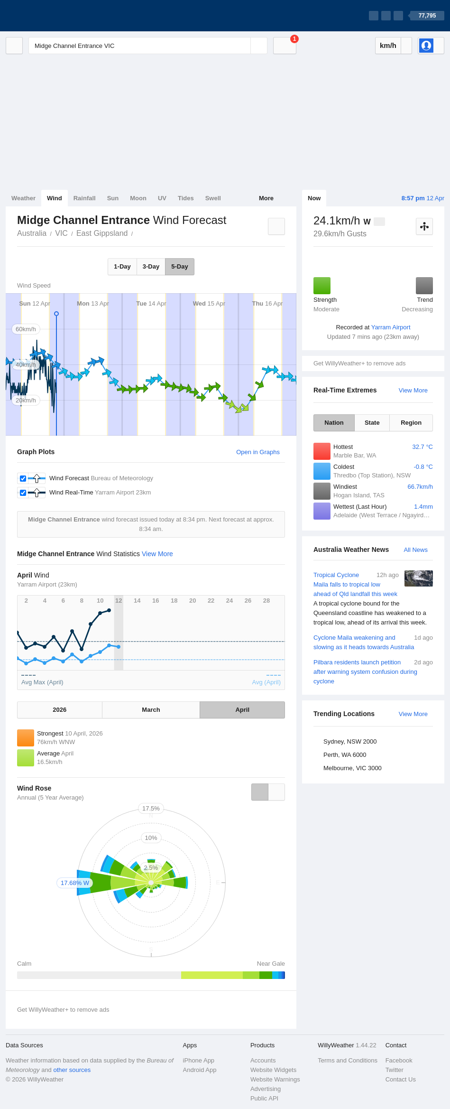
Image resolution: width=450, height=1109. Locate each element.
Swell (213, 198)
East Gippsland (102, 233)
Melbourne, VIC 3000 (352, 768)
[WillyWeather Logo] (50, 16)
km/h (388, 45)
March (151, 709)
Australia (31, 233)
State (372, 422)
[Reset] (242, 45)
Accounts (263, 1060)
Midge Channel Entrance (138, 232)
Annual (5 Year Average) (50, 797)
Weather (23, 198)
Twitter (395, 1069)
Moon (138, 198)
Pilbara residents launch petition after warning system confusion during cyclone (373, 671)
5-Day (179, 266)
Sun (113, 198)
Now (314, 198)
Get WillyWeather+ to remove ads (359, 363)
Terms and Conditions (347, 1060)
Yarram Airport (391, 327)
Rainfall (84, 198)
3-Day (151, 266)
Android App (200, 1069)
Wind (54, 198)
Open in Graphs (258, 452)
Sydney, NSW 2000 (350, 741)
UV (162, 198)
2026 (59, 709)
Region (411, 422)
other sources (72, 1069)
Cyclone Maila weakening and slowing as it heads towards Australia (373, 642)
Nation (333, 422)
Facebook (399, 1060)
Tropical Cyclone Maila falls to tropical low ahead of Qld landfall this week (373, 598)
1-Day (122, 266)
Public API (264, 1098)
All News (416, 549)
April (242, 709)
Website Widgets (273, 1069)
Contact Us (401, 1079)
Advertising (265, 1088)
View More (413, 390)
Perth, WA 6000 (345, 754)
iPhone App (199, 1060)
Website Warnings (275, 1079)
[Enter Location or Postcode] (147, 45)
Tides (186, 198)
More (266, 198)
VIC (61, 233)
